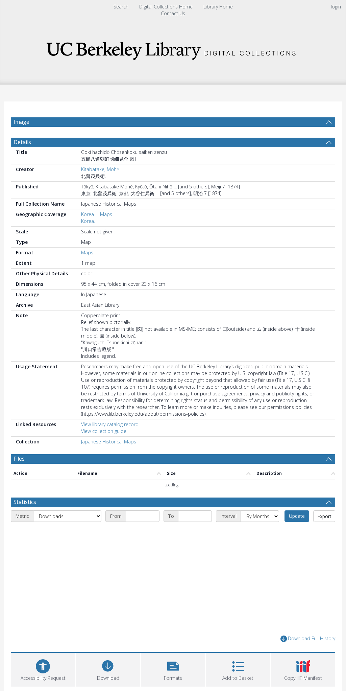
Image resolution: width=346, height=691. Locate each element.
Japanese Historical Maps (108, 441)
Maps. (87, 252)
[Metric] (67, 516)
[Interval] (260, 516)
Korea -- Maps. (97, 214)
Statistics (25, 502)
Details (22, 142)
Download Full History (307, 638)
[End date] (195, 516)
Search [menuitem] (121, 6)
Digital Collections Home (166, 6)
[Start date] (142, 516)
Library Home (218, 6)
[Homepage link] (173, 49)
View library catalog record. (110, 424)
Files (19, 458)
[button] (173, 669)
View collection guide (103, 431)
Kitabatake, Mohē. (100, 169)
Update (297, 516)
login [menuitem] (336, 6)
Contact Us (173, 13)
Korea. (88, 221)
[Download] (108, 669)
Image (21, 121)
